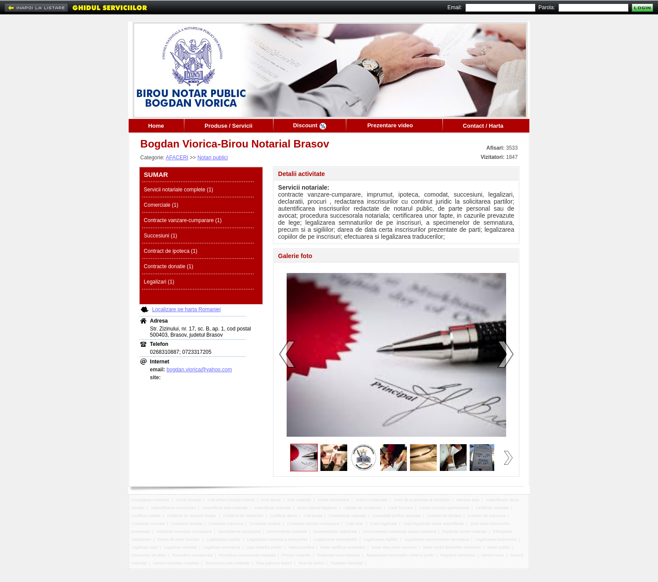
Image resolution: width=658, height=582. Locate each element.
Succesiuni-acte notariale (227, 563)
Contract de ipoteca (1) (171, 251)
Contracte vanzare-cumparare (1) (183, 220)
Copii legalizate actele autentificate (433, 523)
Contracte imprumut (226, 523)
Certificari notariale (492, 508)
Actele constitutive (333, 500)
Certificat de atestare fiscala (192, 516)
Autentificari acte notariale (225, 508)
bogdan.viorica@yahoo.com (199, 369)
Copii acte (354, 523)
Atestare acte (467, 500)
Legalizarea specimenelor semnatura (436, 539)
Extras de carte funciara (179, 539)
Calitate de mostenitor (362, 508)
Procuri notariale (296, 555)
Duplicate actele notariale (464, 531)
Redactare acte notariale (338, 555)
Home (156, 125)
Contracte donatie (186, 523)
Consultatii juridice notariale (396, 516)
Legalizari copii (145, 547)
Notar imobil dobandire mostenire (452, 547)
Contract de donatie (444, 516)
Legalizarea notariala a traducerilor (277, 539)
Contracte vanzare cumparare (313, 523)
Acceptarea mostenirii (151, 500)
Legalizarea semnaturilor (335, 539)
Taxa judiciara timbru (274, 563)
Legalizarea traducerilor (496, 539)
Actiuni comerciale (372, 500)
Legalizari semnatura (221, 547)
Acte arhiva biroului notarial (231, 500)
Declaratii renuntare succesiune (184, 531)
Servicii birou (493, 555)
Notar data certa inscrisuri (394, 547)
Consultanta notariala (347, 516)
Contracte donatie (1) (169, 266)
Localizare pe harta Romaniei (186, 309)
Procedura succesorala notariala (247, 555)
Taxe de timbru (311, 563)
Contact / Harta (483, 125)
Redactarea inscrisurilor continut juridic (400, 555)
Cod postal (312, 516)
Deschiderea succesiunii (239, 531)
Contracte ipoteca (265, 523)
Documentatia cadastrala (335, 531)
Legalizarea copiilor (224, 539)
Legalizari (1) (159, 282)
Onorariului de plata (149, 555)
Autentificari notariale (272, 508)
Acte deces (271, 500)
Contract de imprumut (486, 516)
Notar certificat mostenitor (343, 547)
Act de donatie (188, 500)
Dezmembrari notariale (287, 531)
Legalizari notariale (180, 547)
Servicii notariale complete (176, 563)
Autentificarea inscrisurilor (173, 508)
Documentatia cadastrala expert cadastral (399, 531)
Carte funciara (400, 508)
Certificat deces (283, 516)
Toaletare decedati (347, 563)
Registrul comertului (457, 555)
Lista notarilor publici (264, 547)
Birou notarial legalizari (317, 508)
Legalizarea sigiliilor (380, 539)
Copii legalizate (383, 523)
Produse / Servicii (228, 125)
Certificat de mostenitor (243, 516)
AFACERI (177, 157)
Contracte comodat (148, 523)
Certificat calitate (146, 516)
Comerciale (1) (161, 205)
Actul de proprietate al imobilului (422, 500)
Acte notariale (299, 500)
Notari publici (213, 157)
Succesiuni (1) (160, 236)
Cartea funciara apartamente (444, 508)
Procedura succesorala (192, 555)
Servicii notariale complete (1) (178, 190)
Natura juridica (301, 547)
